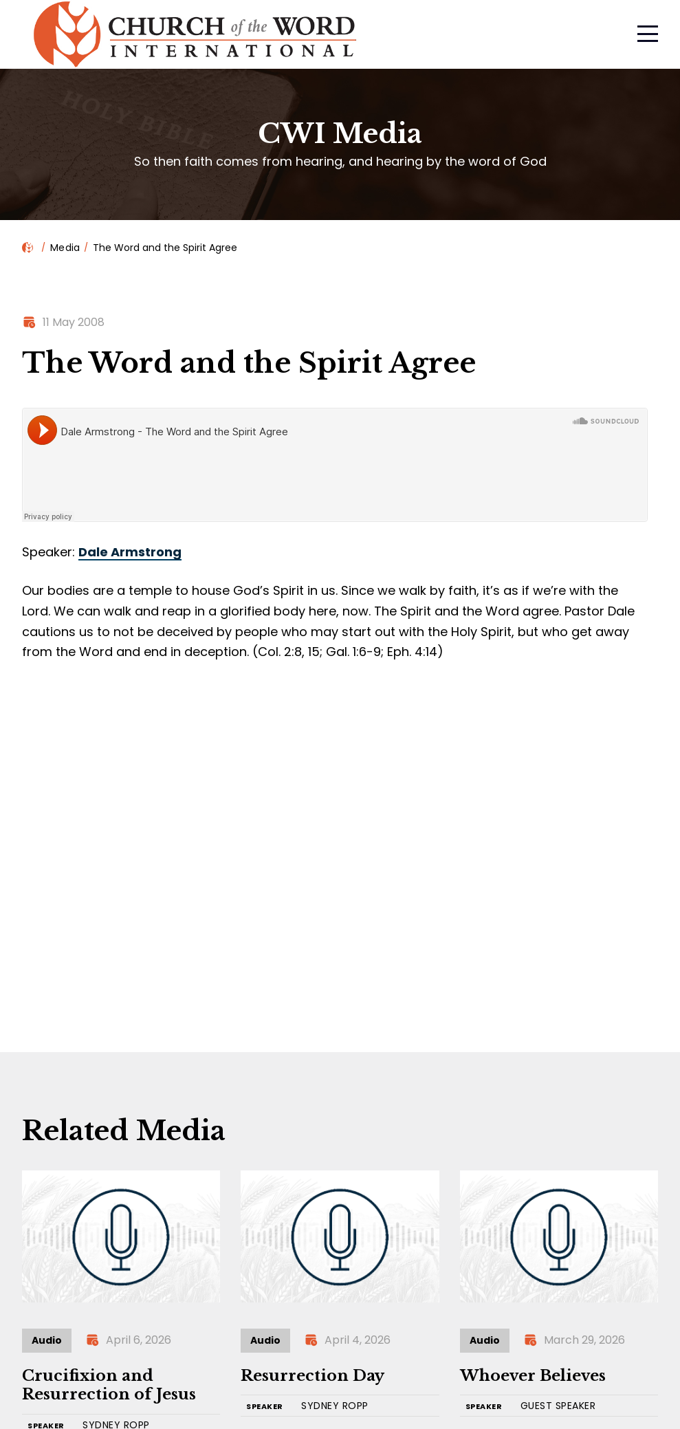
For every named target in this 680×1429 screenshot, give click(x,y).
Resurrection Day (312, 1375)
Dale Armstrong (130, 551)
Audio (47, 1340)
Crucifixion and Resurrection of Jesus (109, 1385)
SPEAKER (264, 1406)
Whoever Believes (533, 1375)
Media (65, 247)
